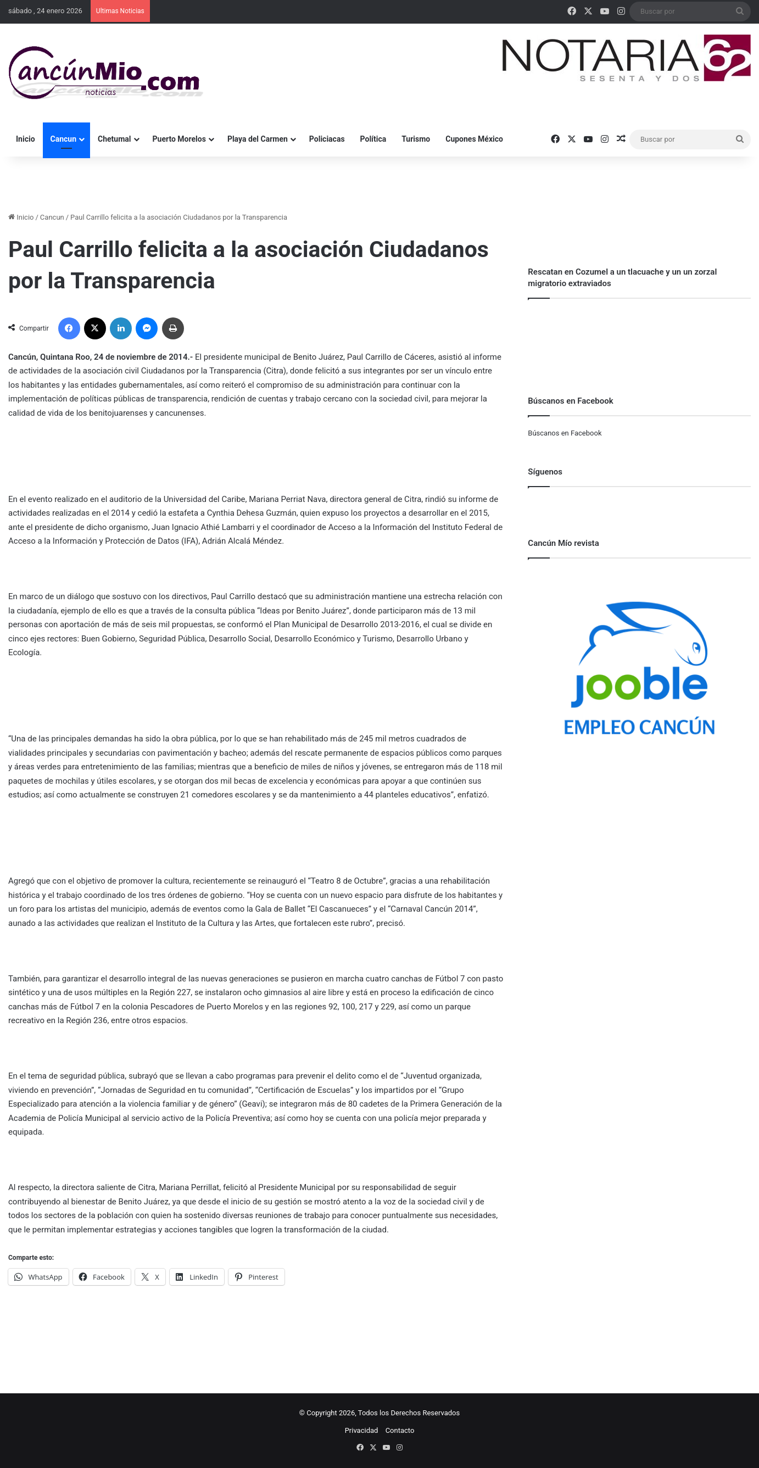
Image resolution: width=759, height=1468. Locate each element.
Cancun (63, 139)
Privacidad (361, 1430)
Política (373, 139)
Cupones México (474, 139)
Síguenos (545, 472)
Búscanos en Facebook (564, 433)
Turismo (415, 139)
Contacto (400, 1430)
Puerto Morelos (179, 139)
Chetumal (114, 139)
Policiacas (327, 139)
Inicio (25, 139)
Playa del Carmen (257, 139)
